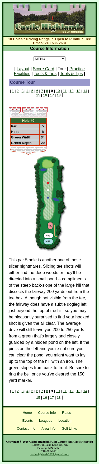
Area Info (48, 428)
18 (59, 95)
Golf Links (69, 428)
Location (64, 421)
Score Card (43, 69)
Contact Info (26, 428)
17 (52, 95)
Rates (66, 413)
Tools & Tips (45, 73)
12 (72, 91)
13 (79, 91)
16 (45, 95)
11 (65, 91)
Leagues (45, 421)
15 (38, 95)
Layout (23, 69)
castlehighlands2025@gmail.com (49, 454)
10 (58, 91)
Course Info (47, 413)
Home (27, 413)
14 (85, 91)
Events (27, 421)
